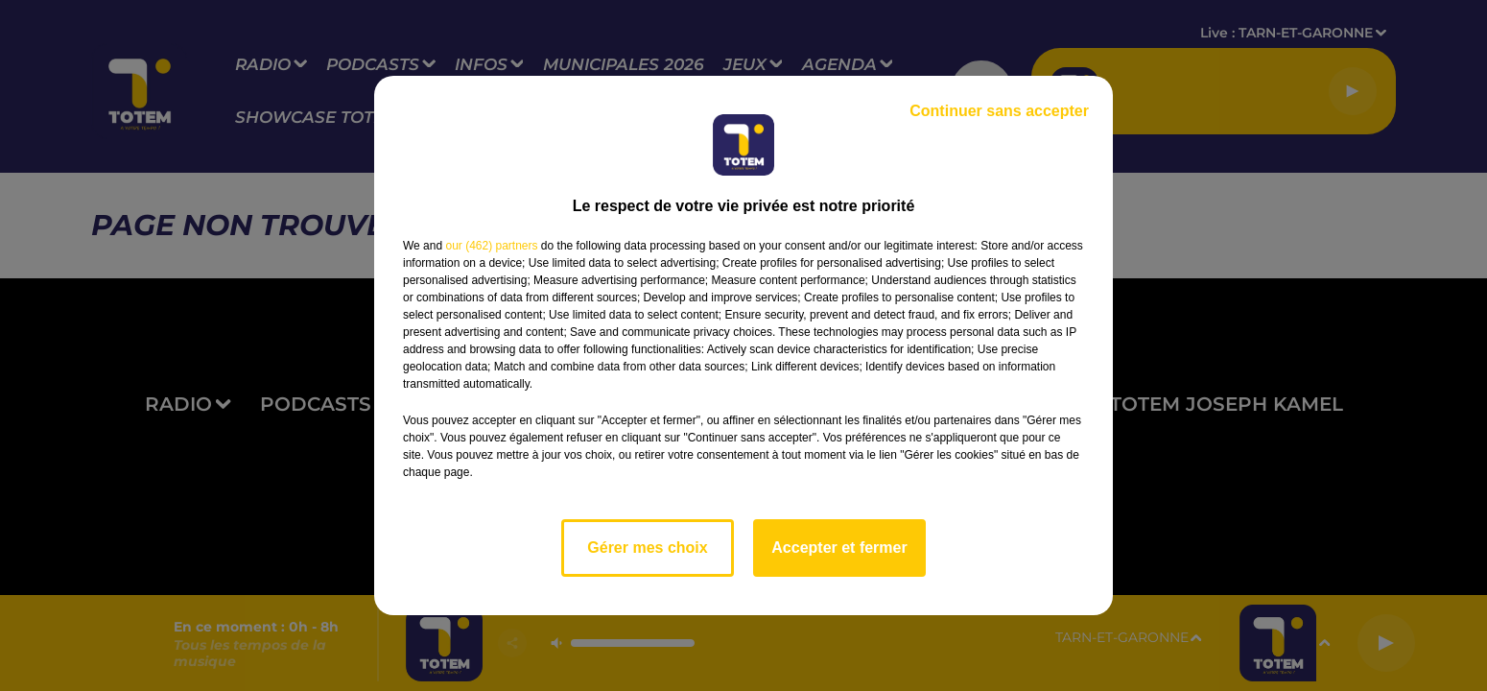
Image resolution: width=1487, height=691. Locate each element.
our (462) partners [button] (491, 245)
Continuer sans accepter (999, 111)
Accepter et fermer (839, 547)
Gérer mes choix (647, 547)
